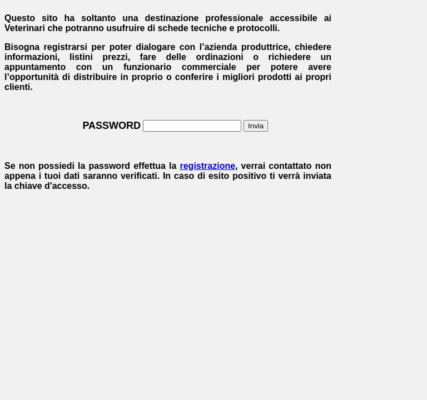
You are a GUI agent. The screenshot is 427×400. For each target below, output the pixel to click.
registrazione (207, 166)
